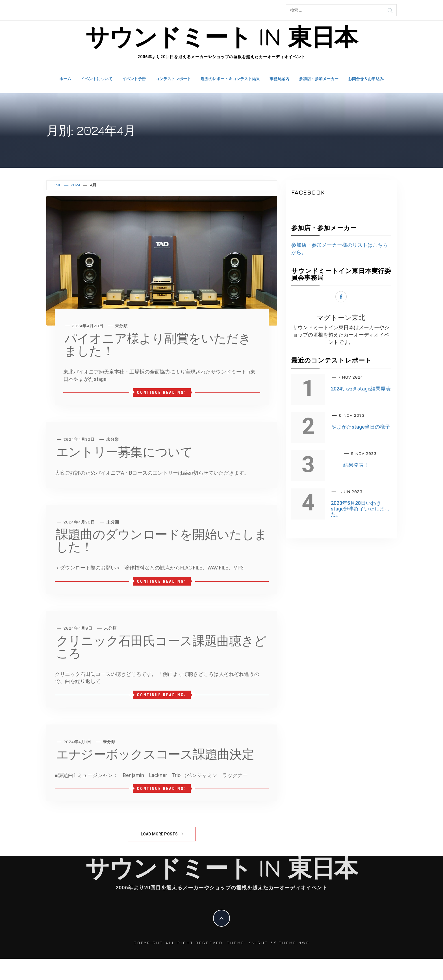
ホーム (65, 78)
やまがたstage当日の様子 (360, 427)
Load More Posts (162, 834)
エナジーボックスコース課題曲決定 (155, 754)
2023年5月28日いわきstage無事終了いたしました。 (360, 508)
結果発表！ (356, 465)
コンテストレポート (173, 78)
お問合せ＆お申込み (366, 78)
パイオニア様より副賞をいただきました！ (157, 344)
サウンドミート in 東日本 (221, 37)
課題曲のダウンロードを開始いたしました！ (161, 540)
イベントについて (96, 78)
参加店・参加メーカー (318, 78)
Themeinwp (294, 942)
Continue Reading (161, 392)
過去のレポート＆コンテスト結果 (230, 78)
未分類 (121, 325)
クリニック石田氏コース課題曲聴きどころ (161, 646)
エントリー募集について (124, 451)
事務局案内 (279, 78)
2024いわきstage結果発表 (361, 389)
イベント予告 (134, 78)
